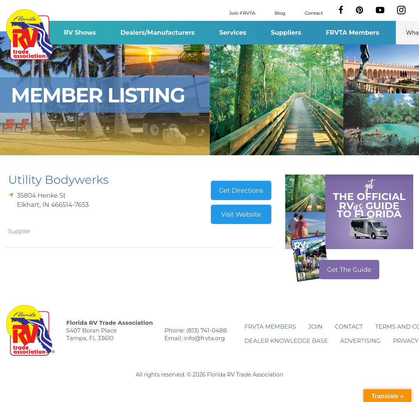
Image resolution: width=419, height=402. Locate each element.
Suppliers (286, 32)
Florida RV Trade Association (30, 34)
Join (315, 326)
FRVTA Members (352, 32)
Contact (314, 12)
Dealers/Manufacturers (158, 32)
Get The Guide (349, 269)
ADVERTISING (360, 340)
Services (232, 32)
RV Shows (80, 32)
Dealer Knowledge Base (286, 340)
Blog (279, 12)
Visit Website (241, 214)
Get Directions (241, 190)
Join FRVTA (242, 12)
